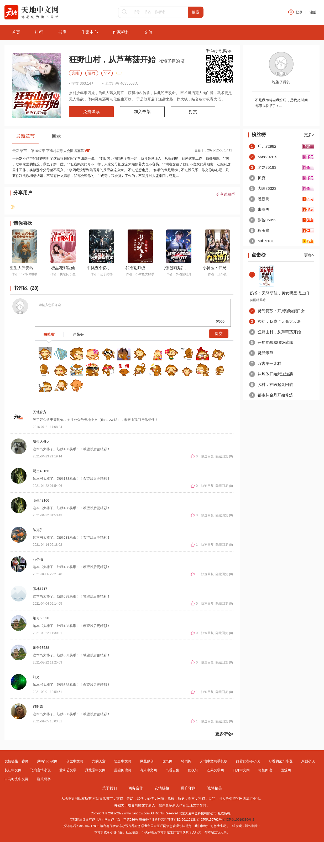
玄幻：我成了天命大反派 (275, 321)
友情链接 (162, 788)
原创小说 (308, 761)
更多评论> (224, 734)
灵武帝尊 (261, 353)
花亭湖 (38, 559)
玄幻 (119, 798)
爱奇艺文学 (67, 770)
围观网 (286, 770)
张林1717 (40, 589)
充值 (148, 32)
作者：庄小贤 (217, 274)
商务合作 (135, 788)
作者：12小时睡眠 (24, 274)
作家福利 (121, 32)
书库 (62, 32)
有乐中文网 (148, 770)
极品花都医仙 (63, 268)
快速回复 (208, 456)
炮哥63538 (41, 618)
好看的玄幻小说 (280, 761)
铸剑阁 (186, 761)
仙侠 (150, 798)
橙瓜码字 (44, 779)
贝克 (257, 178)
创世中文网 (74, 761)
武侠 (140, 798)
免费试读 (91, 111)
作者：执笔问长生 (63, 274)
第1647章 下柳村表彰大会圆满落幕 (61, 151)
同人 (222, 798)
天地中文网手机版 (213, 761)
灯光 (36, 677)
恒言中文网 (122, 761)
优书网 (167, 761)
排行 (39, 32)
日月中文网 (241, 770)
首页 (16, 32)
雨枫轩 (193, 770)
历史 (181, 798)
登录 (299, 12)
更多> (309, 134)
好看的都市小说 (248, 761)
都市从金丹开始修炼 (271, 395)
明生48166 (41, 471)
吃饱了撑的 (170, 61)
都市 (109, 798)
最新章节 (25, 136)
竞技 (171, 798)
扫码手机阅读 (219, 50)
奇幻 (130, 798)
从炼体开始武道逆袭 (271, 374)
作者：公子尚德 (102, 274)
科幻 (201, 798)
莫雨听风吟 (258, 300)
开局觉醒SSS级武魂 (271, 342)
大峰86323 (262, 188)
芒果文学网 (215, 770)
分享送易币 (225, 194)
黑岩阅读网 (122, 770)
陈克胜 (38, 530)
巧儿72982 (262, 146)
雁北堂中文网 (95, 770)
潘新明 (259, 199)
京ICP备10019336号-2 (238, 819)
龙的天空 (99, 761)
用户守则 (188, 788)
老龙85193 (262, 167)
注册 (313, 12)
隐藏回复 (222, 456)
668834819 (263, 157)
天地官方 (39, 412)
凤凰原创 (147, 761)
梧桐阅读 (265, 770)
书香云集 (172, 770)
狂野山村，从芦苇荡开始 (275, 332)
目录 (56, 136)
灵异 (211, 798)
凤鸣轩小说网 (47, 761)
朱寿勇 (259, 209)
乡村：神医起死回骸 (271, 384)
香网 (25, 761)
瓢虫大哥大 (41, 441)
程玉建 (259, 230)
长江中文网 (13, 770)
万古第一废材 (265, 363)
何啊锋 (38, 706)
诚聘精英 (214, 788)
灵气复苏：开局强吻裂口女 (277, 311)
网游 (160, 798)
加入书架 (142, 111)
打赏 (193, 111)
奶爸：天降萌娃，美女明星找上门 (279, 293)
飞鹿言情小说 (40, 770)
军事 (191, 798)
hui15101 (261, 241)
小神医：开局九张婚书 (222, 268)
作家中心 (89, 32)
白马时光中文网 (16, 779)
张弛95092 (262, 220)
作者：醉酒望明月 (178, 274)
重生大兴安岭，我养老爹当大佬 (37, 268)
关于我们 (109, 788)
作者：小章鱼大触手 (140, 274)
